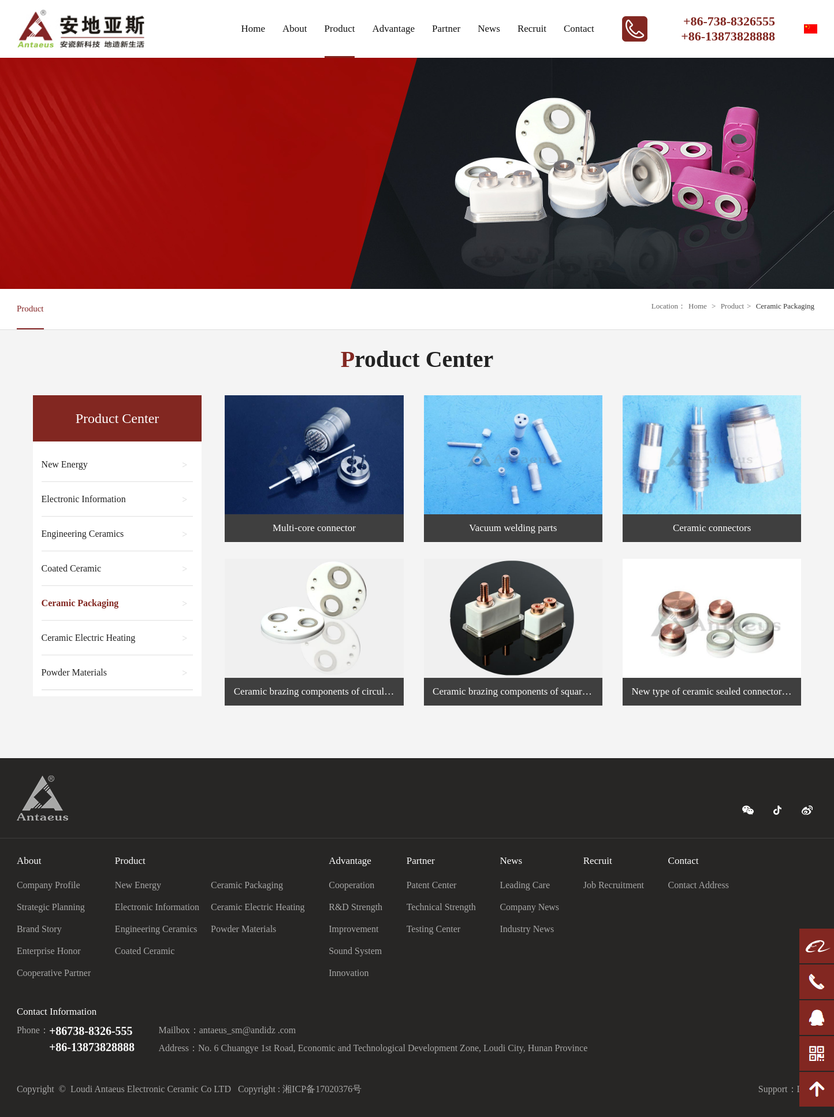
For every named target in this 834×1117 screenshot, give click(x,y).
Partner (446, 28)
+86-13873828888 (728, 36)
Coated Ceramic (115, 569)
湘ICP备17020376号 (322, 1089)
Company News (529, 907)
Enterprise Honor (49, 951)
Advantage (393, 28)
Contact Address (698, 885)
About (294, 28)
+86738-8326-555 (91, 1031)
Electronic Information (115, 500)
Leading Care (525, 885)
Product (340, 28)
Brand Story (39, 929)
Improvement (353, 929)
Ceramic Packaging (785, 306)
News (489, 28)
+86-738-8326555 (729, 21)
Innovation (348, 973)
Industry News (527, 929)
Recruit (531, 28)
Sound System (355, 951)
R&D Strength (355, 907)
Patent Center (432, 885)
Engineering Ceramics (115, 534)
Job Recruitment (613, 885)
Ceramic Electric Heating (115, 638)
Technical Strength (441, 907)
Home (253, 28)
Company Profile (48, 885)
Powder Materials (115, 673)
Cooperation (351, 885)
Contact (579, 28)
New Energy (115, 465)
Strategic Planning (51, 907)
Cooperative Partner (54, 973)
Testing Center (434, 929)
